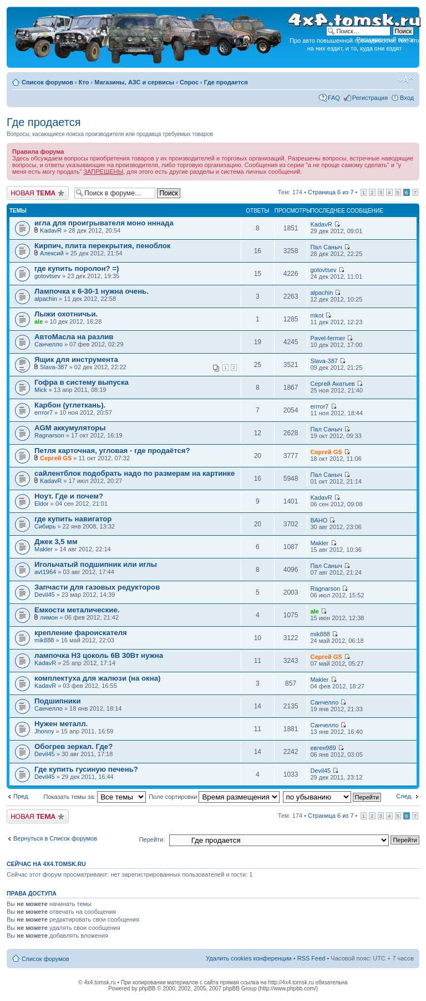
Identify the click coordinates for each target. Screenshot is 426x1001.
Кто (84, 82)
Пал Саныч (326, 247)
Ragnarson (49, 435)
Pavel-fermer (327, 338)
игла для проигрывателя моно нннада (104, 223)
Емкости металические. (76, 610)
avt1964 (45, 572)
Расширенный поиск (385, 39)
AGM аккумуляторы (70, 428)
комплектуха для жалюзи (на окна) (97, 678)
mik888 (44, 640)
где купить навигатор (72, 519)
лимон (49, 617)
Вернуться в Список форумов (55, 838)
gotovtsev (47, 276)
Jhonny (44, 731)
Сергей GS (56, 458)
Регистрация (370, 97)
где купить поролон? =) (76, 268)
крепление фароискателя (80, 632)
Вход (407, 97)
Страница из (330, 192)
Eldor (41, 503)
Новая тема (38, 193)
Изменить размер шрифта (406, 80)
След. (404, 796)
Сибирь (44, 526)
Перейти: (152, 839)
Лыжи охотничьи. (66, 314)
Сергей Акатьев (332, 383)
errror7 (43, 412)
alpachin (45, 298)
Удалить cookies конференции (249, 958)
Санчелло (48, 344)
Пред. (21, 796)
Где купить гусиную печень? (86, 769)
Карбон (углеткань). (69, 405)
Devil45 (44, 594)
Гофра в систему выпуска (81, 382)
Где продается (226, 82)
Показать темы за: (94, 796)
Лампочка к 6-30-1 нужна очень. (91, 291)
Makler (43, 549)
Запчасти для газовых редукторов (97, 587)
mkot (316, 315)
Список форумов (47, 82)
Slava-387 (54, 367)
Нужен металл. (61, 724)
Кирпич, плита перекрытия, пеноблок (102, 246)
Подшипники (57, 701)
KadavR (51, 230)
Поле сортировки (214, 796)
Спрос (189, 82)
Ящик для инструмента (76, 359)
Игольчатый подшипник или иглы (95, 564)
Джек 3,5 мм (56, 541)
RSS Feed (311, 958)
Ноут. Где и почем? (68, 496)
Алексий (52, 253)
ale (38, 321)
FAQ (334, 97)
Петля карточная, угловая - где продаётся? (112, 450)
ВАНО (318, 520)
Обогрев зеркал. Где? (73, 746)
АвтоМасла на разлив (73, 337)
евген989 (323, 748)
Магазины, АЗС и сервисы (134, 82)
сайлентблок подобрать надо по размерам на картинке (134, 473)
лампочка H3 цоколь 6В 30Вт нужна (98, 655)
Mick (40, 389)
